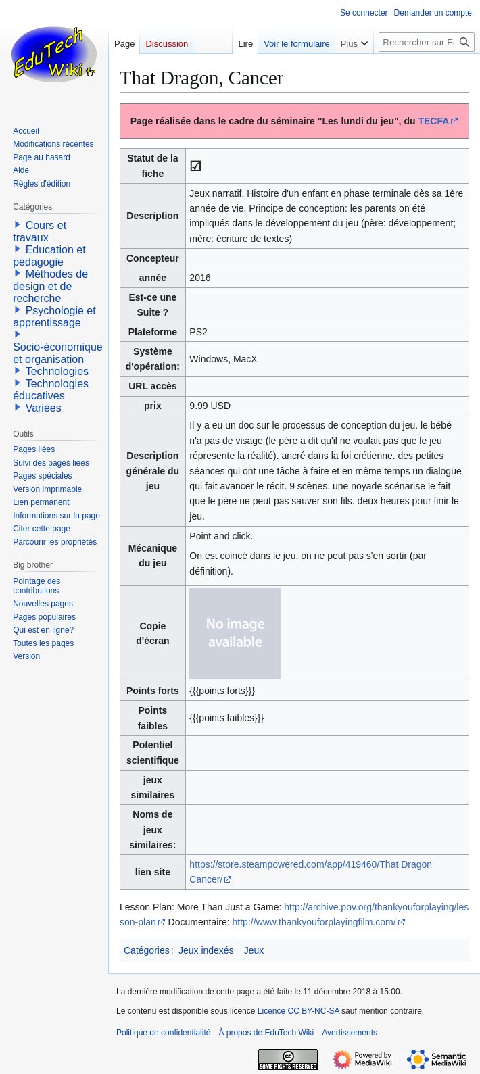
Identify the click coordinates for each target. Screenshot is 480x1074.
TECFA (433, 121)
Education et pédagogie (49, 256)
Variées (44, 408)
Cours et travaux (39, 231)
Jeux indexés (206, 950)
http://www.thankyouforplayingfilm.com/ (314, 922)
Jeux (254, 950)
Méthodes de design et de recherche (50, 286)
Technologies (57, 371)
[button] (17, 224)
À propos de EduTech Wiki (266, 1033)
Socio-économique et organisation (58, 353)
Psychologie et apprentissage (54, 316)
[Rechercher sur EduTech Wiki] (427, 42)
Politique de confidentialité (163, 1033)
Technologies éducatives (51, 389)
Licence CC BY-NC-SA (298, 1011)
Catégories (147, 950)
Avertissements (349, 1033)
